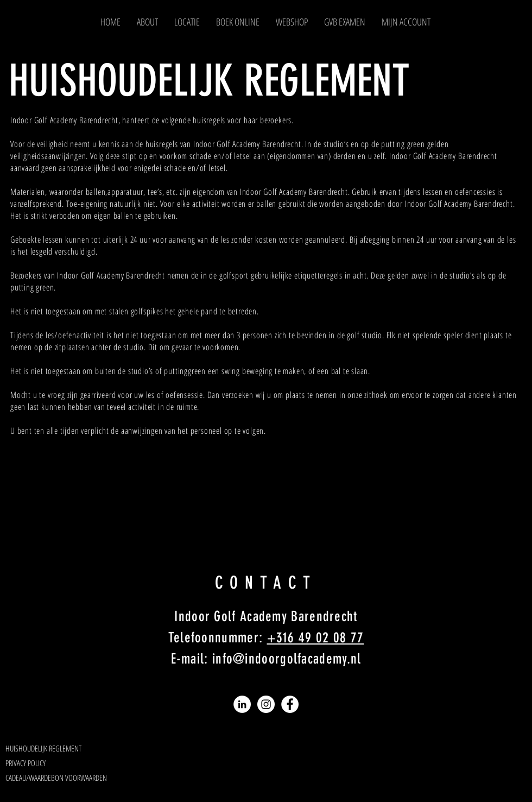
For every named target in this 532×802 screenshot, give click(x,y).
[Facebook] (290, 704)
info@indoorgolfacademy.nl (287, 659)
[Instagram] (266, 704)
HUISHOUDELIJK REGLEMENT (209, 80)
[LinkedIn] (242, 704)
